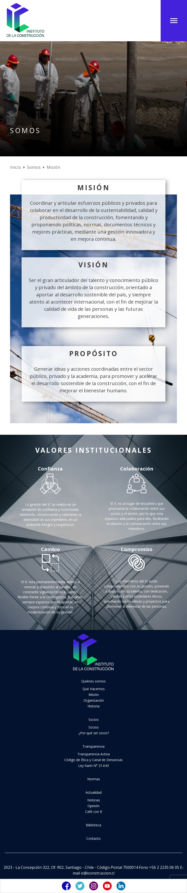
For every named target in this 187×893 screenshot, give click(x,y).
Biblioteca (93, 825)
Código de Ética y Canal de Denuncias (93, 760)
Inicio (15, 167)
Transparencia (93, 746)
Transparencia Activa (93, 754)
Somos (34, 167)
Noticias (93, 800)
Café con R (93, 811)
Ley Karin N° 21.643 (93, 765)
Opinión (93, 806)
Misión (93, 694)
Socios (93, 719)
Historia (93, 706)
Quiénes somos (93, 681)
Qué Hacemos (93, 689)
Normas (93, 779)
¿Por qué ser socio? (93, 733)
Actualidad (94, 792)
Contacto (93, 838)
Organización (93, 700)
